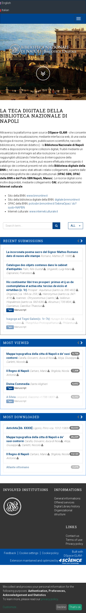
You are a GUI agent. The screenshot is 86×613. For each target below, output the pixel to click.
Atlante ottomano (17, 467)
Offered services (64, 502)
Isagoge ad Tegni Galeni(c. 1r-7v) (28, 318)
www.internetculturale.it (43, 211)
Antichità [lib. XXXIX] (19, 428)
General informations (67, 498)
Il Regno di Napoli (17, 370)
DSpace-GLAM (73, 555)
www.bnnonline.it (37, 195)
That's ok (75, 607)
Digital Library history (67, 506)
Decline (61, 607)
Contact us (72, 535)
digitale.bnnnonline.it (67, 199)
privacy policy (49, 599)
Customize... (10, 607)
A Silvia (11, 397)
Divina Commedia (18, 384)
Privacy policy (74, 543)
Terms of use (74, 539)
